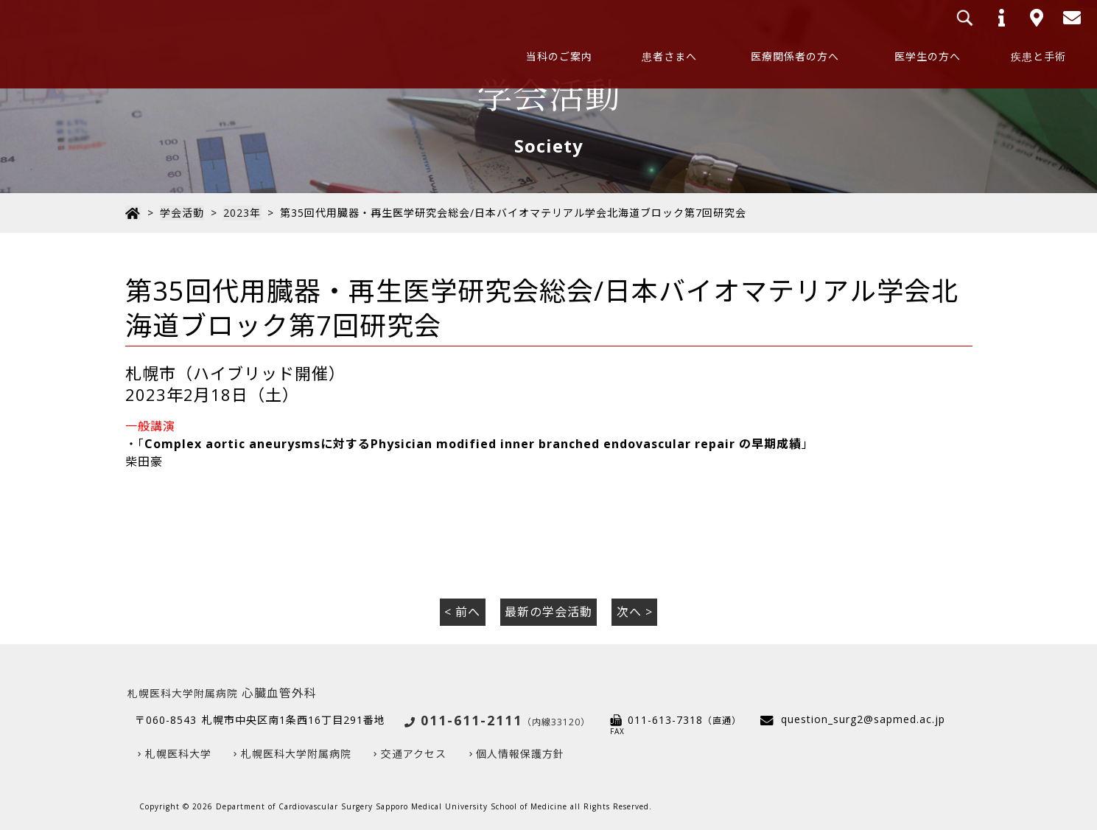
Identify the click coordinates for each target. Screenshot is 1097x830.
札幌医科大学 (178, 754)
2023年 (240, 213)
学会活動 (181, 213)
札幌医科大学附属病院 (296, 754)
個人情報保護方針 (520, 754)
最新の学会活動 (548, 612)
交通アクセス (413, 754)
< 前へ (462, 612)
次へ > (635, 612)
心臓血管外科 (222, 692)
